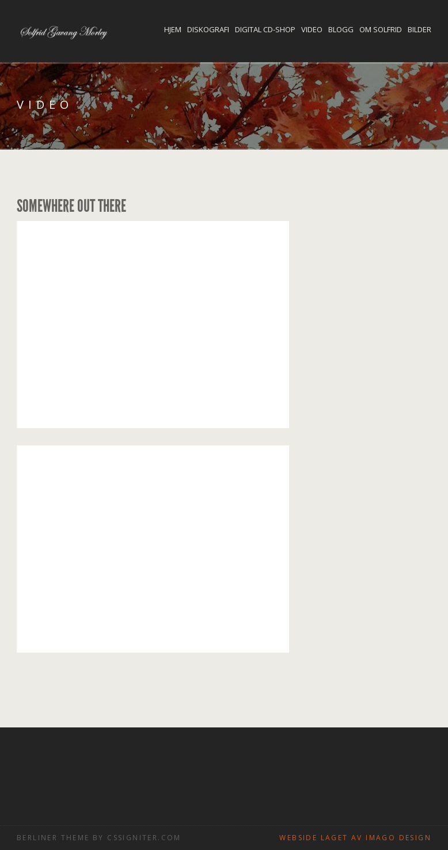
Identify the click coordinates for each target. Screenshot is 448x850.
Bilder (419, 29)
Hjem (172, 29)
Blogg (341, 29)
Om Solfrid (380, 29)
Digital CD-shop (265, 29)
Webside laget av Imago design (355, 838)
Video (311, 29)
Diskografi (208, 29)
